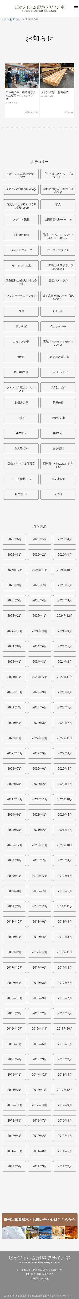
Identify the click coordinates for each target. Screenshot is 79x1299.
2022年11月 (65, 738)
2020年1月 (14, 875)
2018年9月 (40, 921)
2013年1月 (40, 1089)
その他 (58, 494)
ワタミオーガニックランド (21, 297)
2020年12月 (14, 845)
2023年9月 (40, 692)
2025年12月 (14, 570)
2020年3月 (65, 860)
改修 (21, 311)
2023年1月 (14, 738)
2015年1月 (14, 1074)
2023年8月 (65, 692)
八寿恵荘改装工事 (58, 356)
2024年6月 (40, 646)
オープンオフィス (58, 250)
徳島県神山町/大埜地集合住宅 (21, 282)
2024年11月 (14, 631)
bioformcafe (21, 234)
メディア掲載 (21, 219)
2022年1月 (65, 784)
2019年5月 (65, 891)
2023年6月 (40, 707)
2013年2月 (14, 1089)
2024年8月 (14, 646)
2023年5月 (65, 707)
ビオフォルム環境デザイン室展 (21, 175)
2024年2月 (65, 661)
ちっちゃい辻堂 (21, 265)
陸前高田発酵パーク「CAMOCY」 (58, 297)
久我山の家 (28, 112)
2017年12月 (40, 952)
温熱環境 (58, 448)
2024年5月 (65, 646)
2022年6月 (40, 768)
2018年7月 (14, 937)
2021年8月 (40, 814)
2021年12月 (14, 799)
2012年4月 (14, 1135)
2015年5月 (65, 1044)
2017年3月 (40, 982)
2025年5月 (14, 600)
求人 (58, 204)
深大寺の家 (21, 448)
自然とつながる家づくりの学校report (21, 206)
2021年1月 (65, 830)
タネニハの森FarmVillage (21, 189)
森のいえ (58, 433)
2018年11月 (65, 906)
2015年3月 (40, 1059)
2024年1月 (14, 677)
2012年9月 (65, 1105)
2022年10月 (14, 753)
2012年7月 (40, 1120)
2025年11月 (40, 570)
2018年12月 (40, 906)
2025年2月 (14, 615)
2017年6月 (40, 967)
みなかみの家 (21, 341)
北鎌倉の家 (21, 402)
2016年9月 (40, 998)
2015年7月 (14, 1044)
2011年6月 (65, 1151)
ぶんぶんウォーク (21, 250)
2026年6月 (14, 539)
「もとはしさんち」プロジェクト (58, 175)
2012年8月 (14, 1120)
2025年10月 (65, 570)
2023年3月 (40, 723)
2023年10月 (14, 692)
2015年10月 (65, 1028)
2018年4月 (40, 937)
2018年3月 (65, 937)
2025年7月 (40, 585)
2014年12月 (40, 1074)
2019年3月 (14, 906)
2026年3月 (14, 554)
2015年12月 (14, 1028)
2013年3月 (65, 1074)
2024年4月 (14, 661)
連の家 (21, 356)
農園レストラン (58, 280)
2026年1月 (65, 554)
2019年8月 (14, 891)
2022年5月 (65, 768)
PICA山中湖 (21, 372)
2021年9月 (14, 814)
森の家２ (21, 433)
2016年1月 (65, 1013)
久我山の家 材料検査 (55, 92)
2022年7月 (14, 768)
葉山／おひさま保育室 (21, 463)
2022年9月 (40, 753)
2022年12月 (40, 738)
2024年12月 (65, 615)
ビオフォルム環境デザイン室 (39, 8)
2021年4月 (65, 814)
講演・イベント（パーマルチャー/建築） (58, 236)
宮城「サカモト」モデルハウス (58, 343)
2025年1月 (40, 615)
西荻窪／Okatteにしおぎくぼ (58, 465)
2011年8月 (40, 1151)
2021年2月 (40, 830)
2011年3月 (40, 1166)
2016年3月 (14, 1013)
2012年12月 (65, 1089)
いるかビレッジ (58, 372)
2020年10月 (65, 845)
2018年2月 (14, 952)
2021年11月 (40, 799)
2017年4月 (14, 982)
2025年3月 (65, 600)
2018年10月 (14, 921)
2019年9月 (65, 875)
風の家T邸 (21, 494)
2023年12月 (40, 677)
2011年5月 (14, 1166)
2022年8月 (65, 753)
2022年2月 (40, 784)
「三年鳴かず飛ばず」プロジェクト (58, 267)
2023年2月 (65, 723)
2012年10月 (40, 1105)
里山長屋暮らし (21, 478)
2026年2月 (40, 554)
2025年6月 (65, 585)
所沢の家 (21, 326)
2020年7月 (40, 860)
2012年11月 (14, 1105)
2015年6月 (40, 1044)
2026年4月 (65, 539)
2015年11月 (40, 1028)
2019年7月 (40, 891)
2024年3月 (40, 661)
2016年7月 (65, 998)
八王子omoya (58, 326)
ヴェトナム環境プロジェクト (21, 389)
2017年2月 (65, 982)
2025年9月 (14, 585)
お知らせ (58, 311)
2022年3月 (14, 784)
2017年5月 (65, 967)
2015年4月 (14, 1059)
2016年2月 (40, 1013)
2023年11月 (65, 677)
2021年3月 (14, 830)
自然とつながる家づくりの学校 (58, 190)
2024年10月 (40, 631)
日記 (36, 112)
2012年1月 (65, 1135)
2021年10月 (65, 799)
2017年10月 (14, 967)
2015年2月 (65, 1059)
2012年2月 (40, 1135)
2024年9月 (65, 631)
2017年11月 (65, 952)
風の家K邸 (58, 478)
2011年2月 (65, 1166)
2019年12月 (40, 875)
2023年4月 (14, 723)
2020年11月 (40, 845)
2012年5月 (65, 1120)
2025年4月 (40, 600)
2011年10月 (14, 1151)
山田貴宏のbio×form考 (58, 219)
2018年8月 (65, 921)
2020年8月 (14, 860)
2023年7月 (14, 707)
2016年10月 (14, 998)
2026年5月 (40, 539)
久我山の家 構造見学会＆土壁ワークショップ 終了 (21, 95)
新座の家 (58, 402)
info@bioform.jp (39, 1278)
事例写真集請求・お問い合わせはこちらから (39, 1219)
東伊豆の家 (58, 417)
